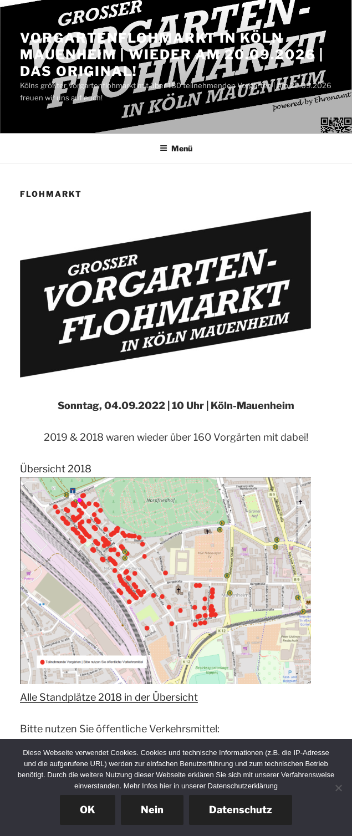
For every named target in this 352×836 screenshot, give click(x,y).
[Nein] (338, 787)
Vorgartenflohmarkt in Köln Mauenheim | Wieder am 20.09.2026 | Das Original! (172, 54)
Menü (176, 148)
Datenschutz (240, 809)
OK (87, 809)
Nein (152, 809)
